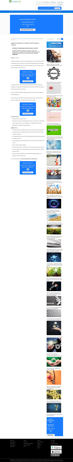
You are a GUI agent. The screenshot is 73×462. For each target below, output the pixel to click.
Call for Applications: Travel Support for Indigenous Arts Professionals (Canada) (54, 110)
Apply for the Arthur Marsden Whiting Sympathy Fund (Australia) (54, 65)
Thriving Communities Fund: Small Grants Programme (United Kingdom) (55, 223)
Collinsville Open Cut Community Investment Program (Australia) (54, 319)
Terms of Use (39, 440)
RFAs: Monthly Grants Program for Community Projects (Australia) (54, 83)
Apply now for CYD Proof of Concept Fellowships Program (55, 96)
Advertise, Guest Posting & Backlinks (28, 443)
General (38, 446)
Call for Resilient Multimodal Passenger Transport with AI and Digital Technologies (54, 211)
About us (25, 446)
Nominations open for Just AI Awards (55, 336)
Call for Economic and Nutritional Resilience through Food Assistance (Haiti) (54, 279)
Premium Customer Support (54, 443)
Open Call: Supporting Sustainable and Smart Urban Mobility (54, 308)
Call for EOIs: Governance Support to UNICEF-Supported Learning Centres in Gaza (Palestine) (55, 138)
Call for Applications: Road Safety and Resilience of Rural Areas (54, 168)
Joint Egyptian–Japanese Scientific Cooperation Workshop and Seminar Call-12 (54, 265)
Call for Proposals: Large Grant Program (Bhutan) (53, 369)
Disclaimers (38, 443)
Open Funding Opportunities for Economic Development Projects (54, 401)
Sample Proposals (12, 446)
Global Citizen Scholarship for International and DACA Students (54, 124)
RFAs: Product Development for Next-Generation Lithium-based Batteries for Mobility (54, 294)
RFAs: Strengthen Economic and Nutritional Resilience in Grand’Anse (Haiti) (55, 197)
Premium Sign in (53, 440)
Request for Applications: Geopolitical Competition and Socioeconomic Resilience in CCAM (54, 355)
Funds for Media (12, 443)
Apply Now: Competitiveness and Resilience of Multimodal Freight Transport (54, 152)
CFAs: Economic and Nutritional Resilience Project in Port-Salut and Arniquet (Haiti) (54, 182)
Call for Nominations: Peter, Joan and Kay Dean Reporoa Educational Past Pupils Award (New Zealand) (55, 250)
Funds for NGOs (12, 440)
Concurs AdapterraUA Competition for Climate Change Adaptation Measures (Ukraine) (54, 237)
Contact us (25, 440)
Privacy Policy (39, 447)
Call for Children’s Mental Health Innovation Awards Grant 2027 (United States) (54, 387)
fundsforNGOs (20, 3)
